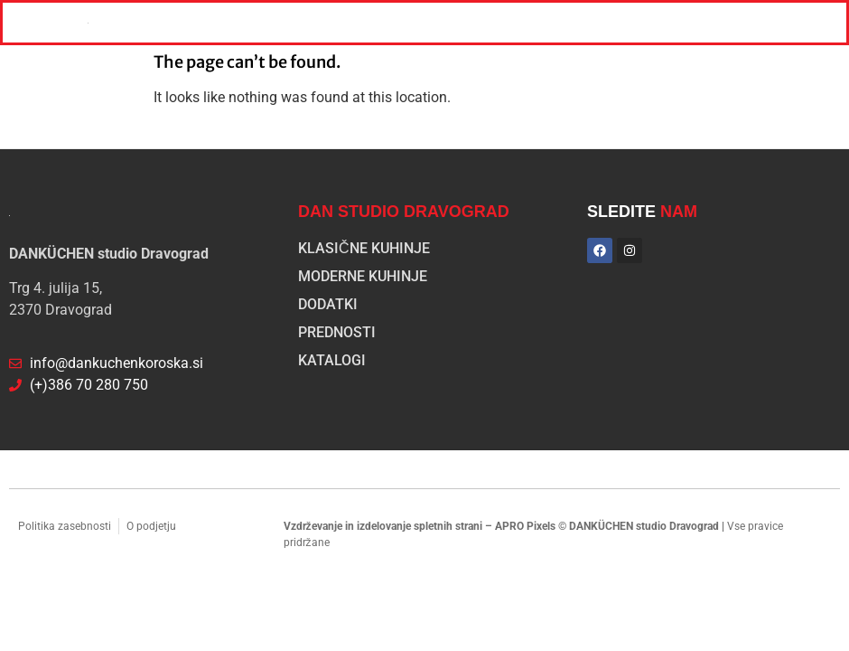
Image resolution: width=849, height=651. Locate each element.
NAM (678, 212)
